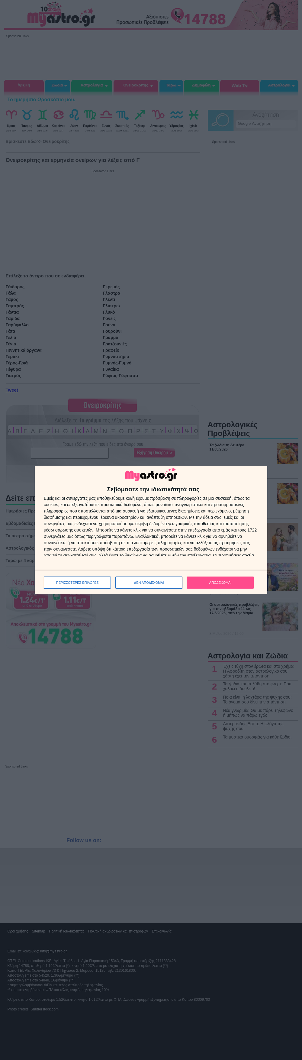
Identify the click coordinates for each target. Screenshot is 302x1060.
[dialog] (151, 530)
